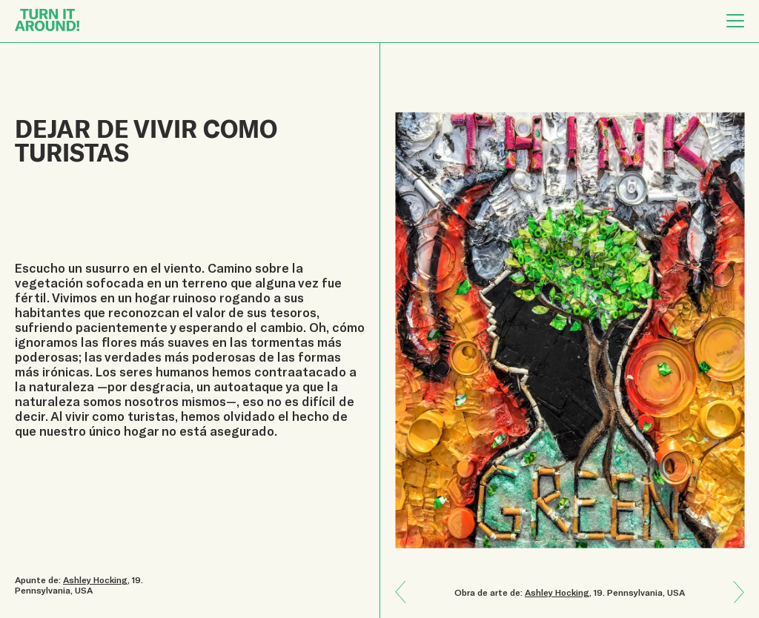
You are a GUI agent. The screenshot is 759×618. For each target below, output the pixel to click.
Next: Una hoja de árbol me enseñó (406, 581)
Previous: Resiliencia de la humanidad (733, 602)
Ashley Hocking (557, 592)
